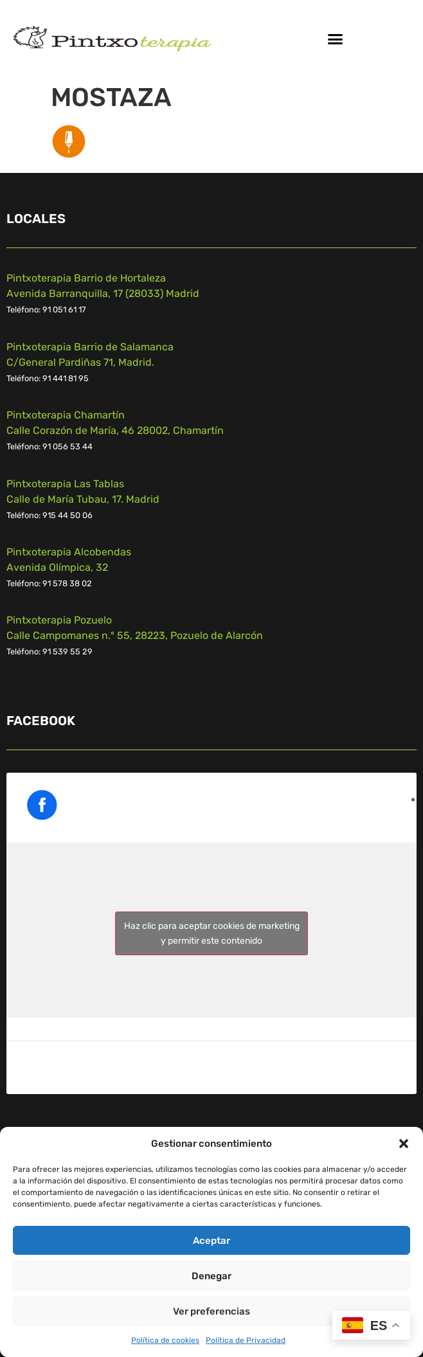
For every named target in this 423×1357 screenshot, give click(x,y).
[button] (403, 1143)
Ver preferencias (211, 1311)
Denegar (211, 1276)
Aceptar (211, 1240)
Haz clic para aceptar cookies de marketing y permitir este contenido (212, 933)
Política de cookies (165, 1340)
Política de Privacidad (245, 1340)
